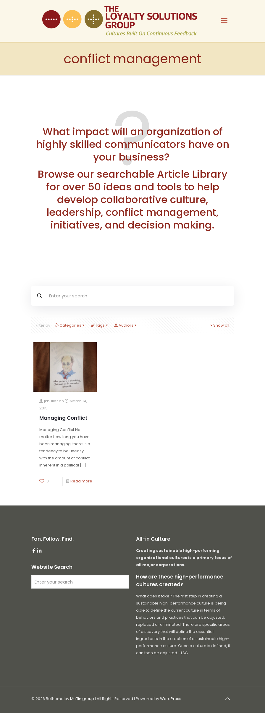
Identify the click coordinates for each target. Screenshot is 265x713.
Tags (100, 325)
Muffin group (82, 698)
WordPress (170, 698)
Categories (70, 325)
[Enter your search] (80, 582)
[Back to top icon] (227, 699)
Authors (125, 325)
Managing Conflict (63, 418)
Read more (81, 481)
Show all (219, 325)
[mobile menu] (224, 21)
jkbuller (51, 401)
